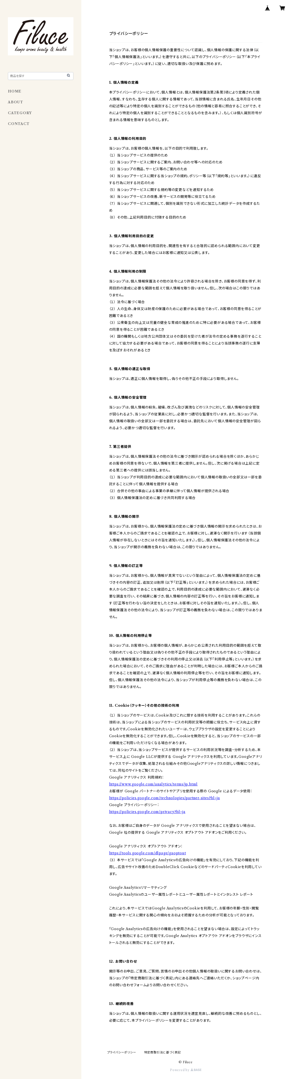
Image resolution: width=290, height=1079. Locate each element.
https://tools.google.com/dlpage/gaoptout (147, 853)
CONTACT (19, 124)
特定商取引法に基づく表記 (162, 1052)
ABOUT (15, 102)
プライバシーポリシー (121, 1052)
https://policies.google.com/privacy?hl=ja (147, 812)
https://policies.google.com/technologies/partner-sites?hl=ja (164, 798)
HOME (14, 91)
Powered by (185, 1070)
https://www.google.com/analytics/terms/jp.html (153, 784)
